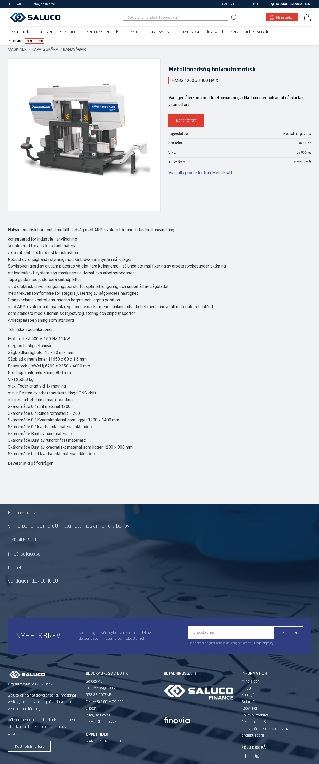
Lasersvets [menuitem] (159, 31)
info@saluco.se (43, 4)
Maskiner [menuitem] (67, 31)
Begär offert (186, 120)
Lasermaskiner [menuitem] (96, 31)
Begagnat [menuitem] (214, 31)
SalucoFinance (253, 702)
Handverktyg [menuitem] (187, 31)
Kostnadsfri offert (29, 746)
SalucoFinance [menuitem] (234, 4)
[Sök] (234, 17)
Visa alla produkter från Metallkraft (200, 172)
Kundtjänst (251, 695)
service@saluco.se (101, 722)
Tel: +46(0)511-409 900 (105, 702)
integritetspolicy (263, 643)
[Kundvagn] (306, 17)
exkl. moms (34, 41)
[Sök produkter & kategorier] (176, 17)
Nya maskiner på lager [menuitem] (32, 31)
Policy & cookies (255, 715)
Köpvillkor (249, 708)
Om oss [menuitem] (258, 4)
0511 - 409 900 (18, 4)
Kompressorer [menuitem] (129, 31)
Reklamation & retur (259, 722)
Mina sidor (250, 681)
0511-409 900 (22, 539)
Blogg (246, 688)
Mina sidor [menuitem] (285, 17)
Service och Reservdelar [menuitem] (252, 31)
